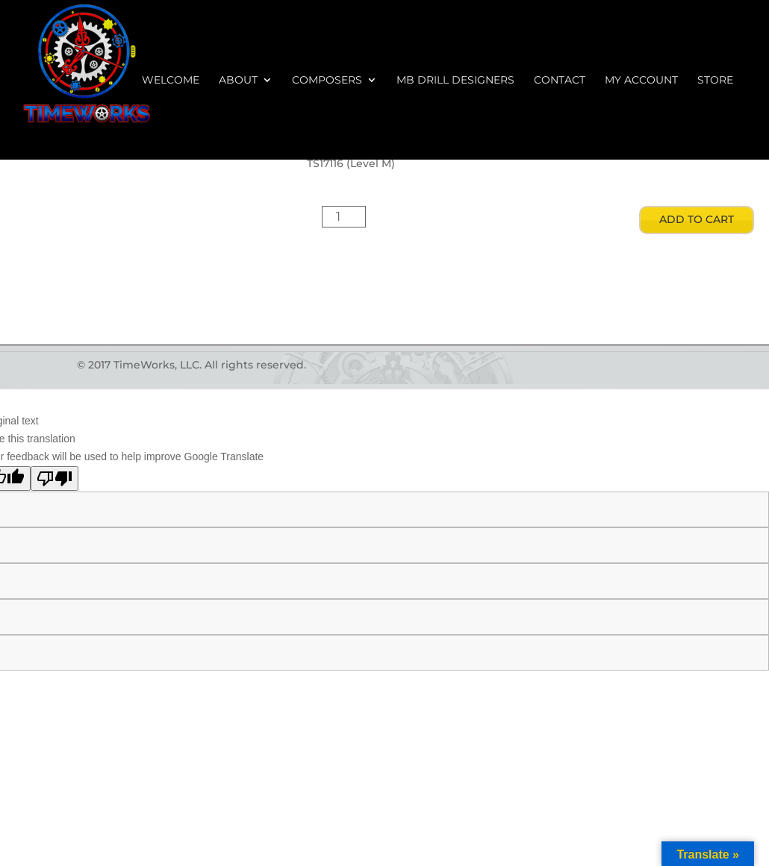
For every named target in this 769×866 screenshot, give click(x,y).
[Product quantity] (344, 217)
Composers (327, 81)
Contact (559, 81)
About (238, 81)
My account (641, 81)
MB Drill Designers (455, 81)
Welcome (170, 81)
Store (715, 81)
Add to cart (696, 219)
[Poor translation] (54, 478)
